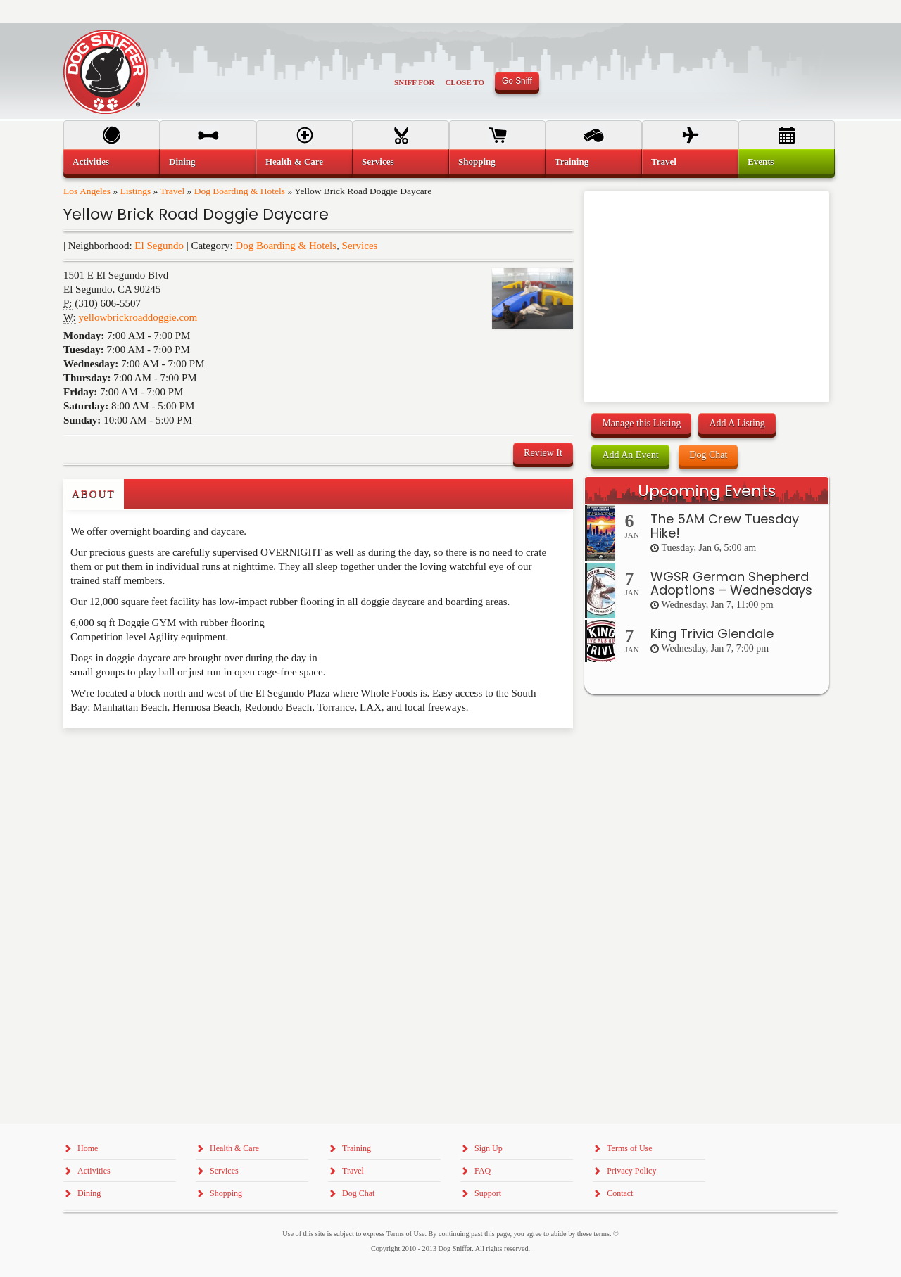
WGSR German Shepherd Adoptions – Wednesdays (731, 583)
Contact (620, 1193)
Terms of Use (629, 1148)
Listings (135, 191)
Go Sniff (517, 81)
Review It (543, 452)
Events (761, 161)
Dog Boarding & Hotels (239, 191)
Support (487, 1193)
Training (571, 161)
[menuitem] (111, 161)
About (93, 494)
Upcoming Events (707, 491)
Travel (172, 191)
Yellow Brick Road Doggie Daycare (196, 214)
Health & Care (294, 161)
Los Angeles (87, 191)
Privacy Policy (631, 1171)
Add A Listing (736, 423)
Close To (464, 82)
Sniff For (414, 82)
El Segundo (159, 245)
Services (360, 245)
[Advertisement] (145, 756)
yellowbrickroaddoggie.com (138, 317)
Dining (182, 161)
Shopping (477, 161)
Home (87, 1148)
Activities (91, 161)
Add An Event (630, 455)
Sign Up (488, 1148)
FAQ (482, 1171)
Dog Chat (708, 455)
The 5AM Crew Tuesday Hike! (724, 526)
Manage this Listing (641, 423)
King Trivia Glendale (712, 633)
